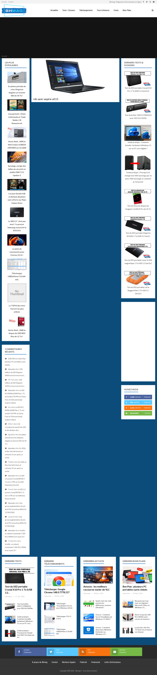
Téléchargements (85, 10)
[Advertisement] (78, 36)
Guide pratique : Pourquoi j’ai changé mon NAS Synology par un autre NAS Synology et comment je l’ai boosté (138, 177)
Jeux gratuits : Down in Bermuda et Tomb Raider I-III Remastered (17, 118)
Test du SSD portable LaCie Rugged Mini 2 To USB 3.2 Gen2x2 (138, 290)
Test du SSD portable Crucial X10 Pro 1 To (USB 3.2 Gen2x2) (138, 89)
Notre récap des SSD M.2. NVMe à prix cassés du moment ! (143, 617)
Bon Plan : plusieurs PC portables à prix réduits (15, 362)
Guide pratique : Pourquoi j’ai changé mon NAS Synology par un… (25, 634)
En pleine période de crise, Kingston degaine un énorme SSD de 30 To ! (17, 91)
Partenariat (95, 662)
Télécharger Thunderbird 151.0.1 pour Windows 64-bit (64, 605)
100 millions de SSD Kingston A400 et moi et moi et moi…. (15, 372)
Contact (10, 2)
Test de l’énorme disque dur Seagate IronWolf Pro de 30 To (138, 207)
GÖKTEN (11, 359)
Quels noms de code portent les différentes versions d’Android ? (103, 604)
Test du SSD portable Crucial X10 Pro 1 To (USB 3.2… (18, 589)
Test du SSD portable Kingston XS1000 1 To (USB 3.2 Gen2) (138, 234)
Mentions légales (69, 662)
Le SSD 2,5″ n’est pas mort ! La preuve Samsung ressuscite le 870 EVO (16, 226)
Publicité (83, 662)
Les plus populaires (11, 64)
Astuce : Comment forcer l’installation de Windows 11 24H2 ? (104, 617)
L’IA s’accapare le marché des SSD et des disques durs (15, 427)
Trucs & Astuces (103, 10)
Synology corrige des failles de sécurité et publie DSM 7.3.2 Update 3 (17, 170)
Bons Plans (128, 10)
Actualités (53, 10)
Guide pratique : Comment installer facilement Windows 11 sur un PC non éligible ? (138, 145)
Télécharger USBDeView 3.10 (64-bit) (64, 631)
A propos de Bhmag (39, 662)
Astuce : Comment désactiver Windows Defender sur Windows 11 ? (103, 630)
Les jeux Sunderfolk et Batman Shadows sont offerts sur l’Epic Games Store (17, 198)
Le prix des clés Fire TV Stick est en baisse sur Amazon (143, 629)
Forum (116, 10)
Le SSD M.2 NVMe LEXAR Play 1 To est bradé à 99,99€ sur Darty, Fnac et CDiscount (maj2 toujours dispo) (15, 396)
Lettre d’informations (112, 662)
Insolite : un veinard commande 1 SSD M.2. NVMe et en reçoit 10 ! (15, 533)
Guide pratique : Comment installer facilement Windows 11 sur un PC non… (25, 620)
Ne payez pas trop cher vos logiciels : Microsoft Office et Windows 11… (142, 604)
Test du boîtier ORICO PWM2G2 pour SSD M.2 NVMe (138, 116)
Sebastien (11, 369)
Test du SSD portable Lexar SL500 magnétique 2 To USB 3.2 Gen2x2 (138, 261)
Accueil (4, 2)
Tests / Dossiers (68, 10)
